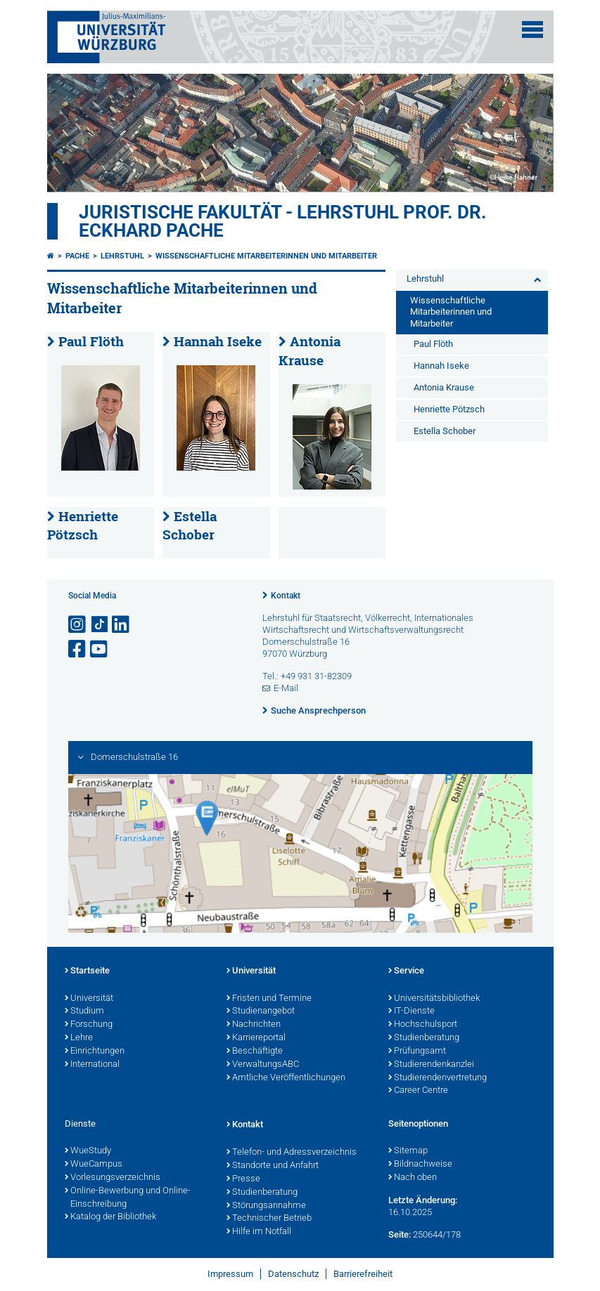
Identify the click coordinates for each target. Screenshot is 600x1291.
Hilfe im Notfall (258, 1232)
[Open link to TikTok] (100, 624)
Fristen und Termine (269, 998)
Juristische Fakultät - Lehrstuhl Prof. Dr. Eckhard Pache (283, 221)
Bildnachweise (420, 1164)
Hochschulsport (422, 1024)
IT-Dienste (411, 1011)
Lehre (79, 1038)
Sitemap (408, 1151)
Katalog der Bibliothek (110, 1217)
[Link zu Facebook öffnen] (78, 649)
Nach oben (412, 1178)
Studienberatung (423, 1038)
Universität (89, 998)
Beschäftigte (254, 1051)
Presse (243, 1179)
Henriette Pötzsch (82, 526)
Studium (84, 1011)
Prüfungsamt (417, 1051)
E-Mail (286, 688)
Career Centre (418, 1090)
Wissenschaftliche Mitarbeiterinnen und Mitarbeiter (266, 256)
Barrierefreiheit (362, 1274)
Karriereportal (256, 1038)
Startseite (87, 971)
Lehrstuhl (122, 256)
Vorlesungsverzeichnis (112, 1178)
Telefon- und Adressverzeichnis (291, 1152)
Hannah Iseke (218, 341)
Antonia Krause (444, 387)
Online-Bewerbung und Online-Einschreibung (128, 1198)
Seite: (399, 1234)
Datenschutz (293, 1274)
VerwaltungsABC (262, 1065)
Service (406, 971)
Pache (77, 256)
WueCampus (93, 1164)
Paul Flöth (91, 341)
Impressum (230, 1274)
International (92, 1065)
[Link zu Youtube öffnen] (100, 649)
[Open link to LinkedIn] (122, 624)
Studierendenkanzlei (431, 1065)
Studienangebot (260, 1011)
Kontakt (285, 596)
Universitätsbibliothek (434, 998)
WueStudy (88, 1151)
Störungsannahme (266, 1206)
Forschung (89, 1024)
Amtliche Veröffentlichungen (285, 1078)
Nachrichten (253, 1024)
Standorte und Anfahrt (272, 1166)
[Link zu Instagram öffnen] (78, 624)
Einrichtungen (95, 1051)
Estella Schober (189, 526)
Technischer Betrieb (269, 1218)
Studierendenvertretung (437, 1078)
